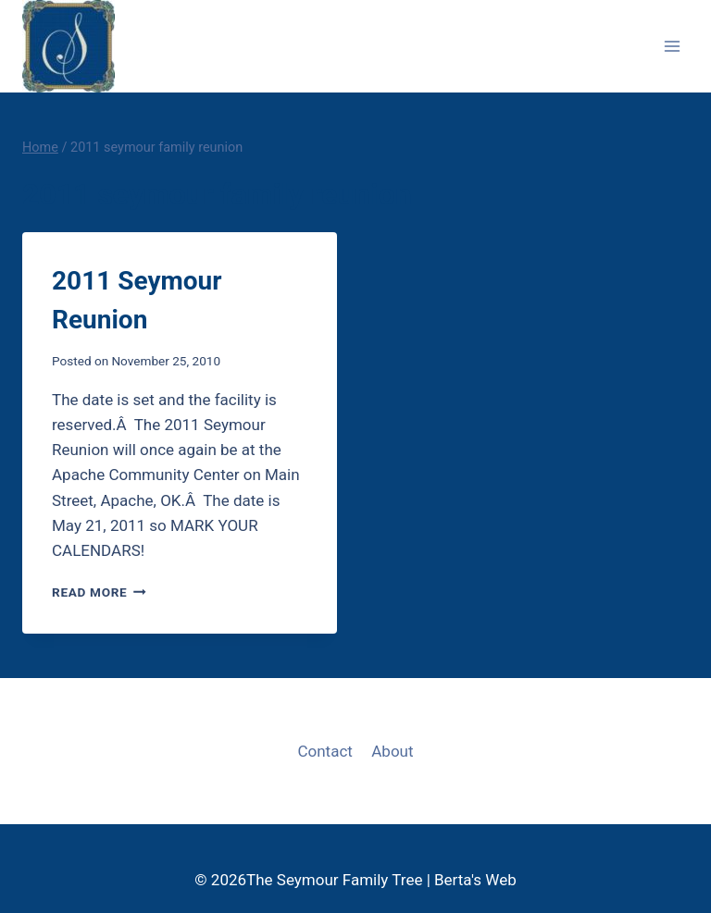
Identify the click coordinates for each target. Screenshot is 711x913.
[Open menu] (672, 45)
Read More (99, 592)
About (392, 751)
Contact (324, 751)
